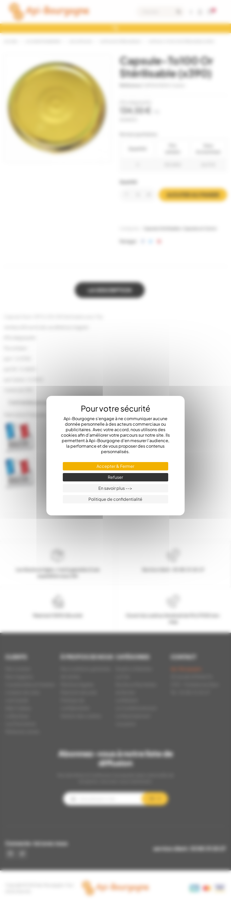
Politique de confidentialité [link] (115, 499)
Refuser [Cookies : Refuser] (115, 477)
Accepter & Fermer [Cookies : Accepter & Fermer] (115, 466)
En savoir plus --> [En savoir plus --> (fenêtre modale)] (115, 488)
